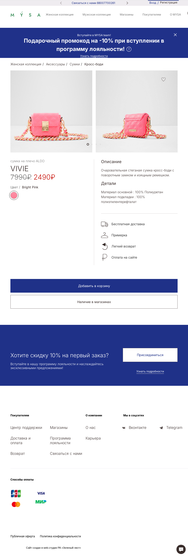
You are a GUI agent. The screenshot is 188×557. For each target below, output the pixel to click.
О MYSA (175, 14)
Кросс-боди (93, 64)
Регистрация (168, 2)
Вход (152, 2)
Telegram (174, 427)
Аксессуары (55, 64)
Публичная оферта (22, 536)
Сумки (75, 64)
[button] (88, 144)
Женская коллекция (60, 14)
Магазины (126, 14)
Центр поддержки (26, 427)
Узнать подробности (94, 56)
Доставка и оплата (20, 440)
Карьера (93, 438)
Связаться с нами (66, 453)
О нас (91, 427)
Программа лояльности (60, 440)
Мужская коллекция (97, 14)
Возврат (17, 453)
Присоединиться (150, 355)
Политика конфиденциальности (60, 536)
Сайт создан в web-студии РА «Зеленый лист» (53, 547)
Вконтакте (137, 427)
